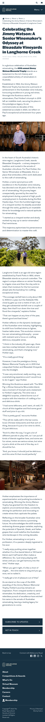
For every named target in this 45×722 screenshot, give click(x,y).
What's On (7, 680)
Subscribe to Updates (16, 622)
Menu (36, 9)
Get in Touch (11, 630)
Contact (6, 696)
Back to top (6, 653)
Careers (6, 692)
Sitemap (39, 709)
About (14, 18)
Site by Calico (38, 711)
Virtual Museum (10, 684)
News (21, 18)
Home (7, 18)
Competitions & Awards (13, 676)
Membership (8, 688)
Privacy (32, 709)
